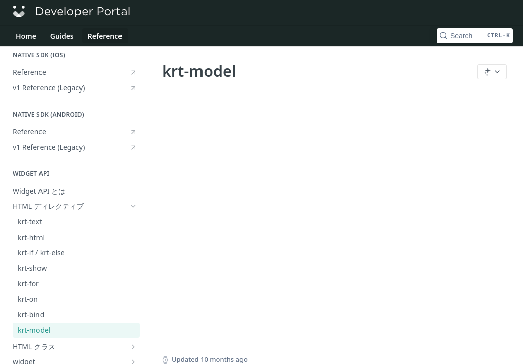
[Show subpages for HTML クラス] (133, 347)
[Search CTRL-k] (475, 35)
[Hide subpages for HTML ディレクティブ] (133, 206)
